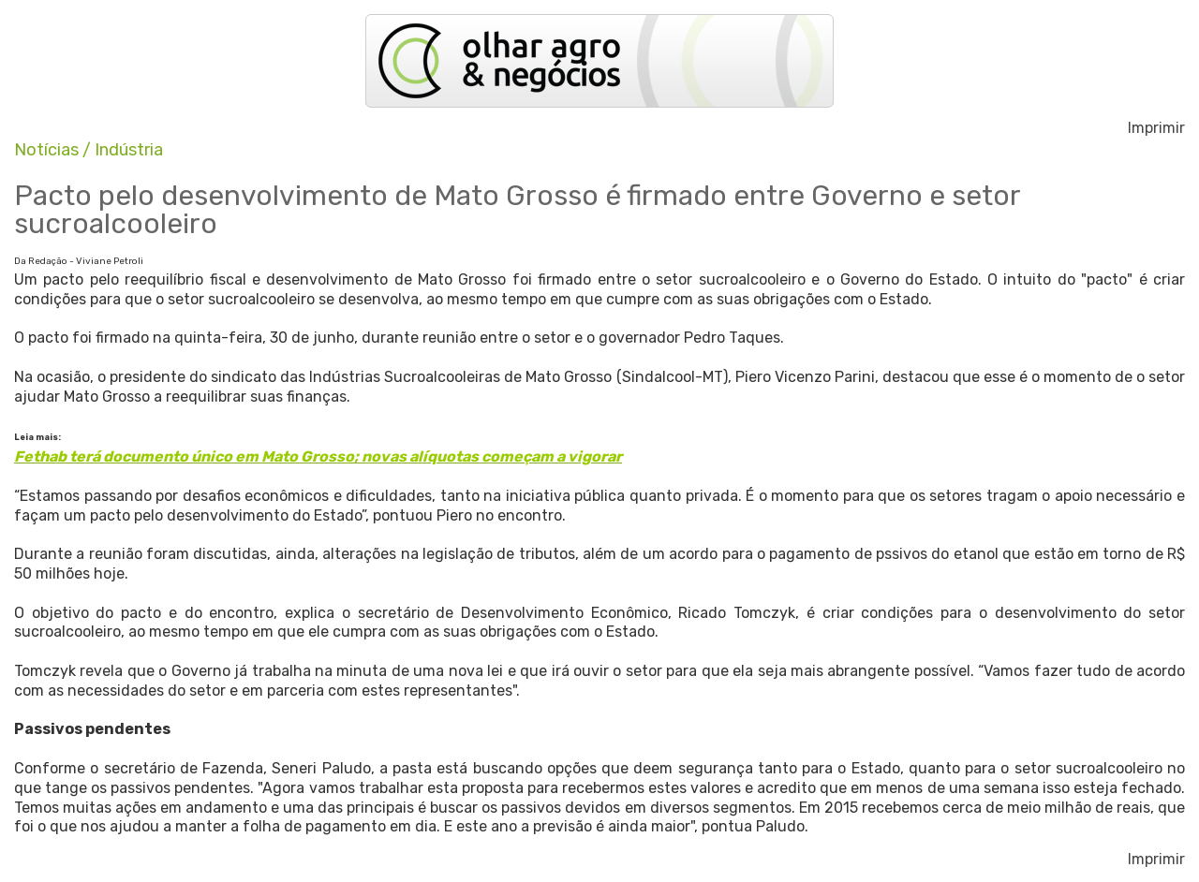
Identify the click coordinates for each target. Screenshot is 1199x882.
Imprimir (1156, 128)
